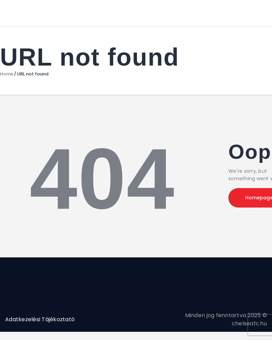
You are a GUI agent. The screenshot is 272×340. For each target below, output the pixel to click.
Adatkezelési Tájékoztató (40, 319)
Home (6, 74)
